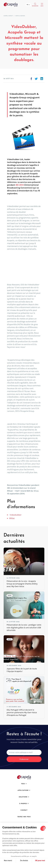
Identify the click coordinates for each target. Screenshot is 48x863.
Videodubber (15, 515)
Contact (24, 810)
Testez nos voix (24, 817)
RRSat (12, 518)
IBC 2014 (20, 185)
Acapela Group (8, 15)
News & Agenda (20, 15)
